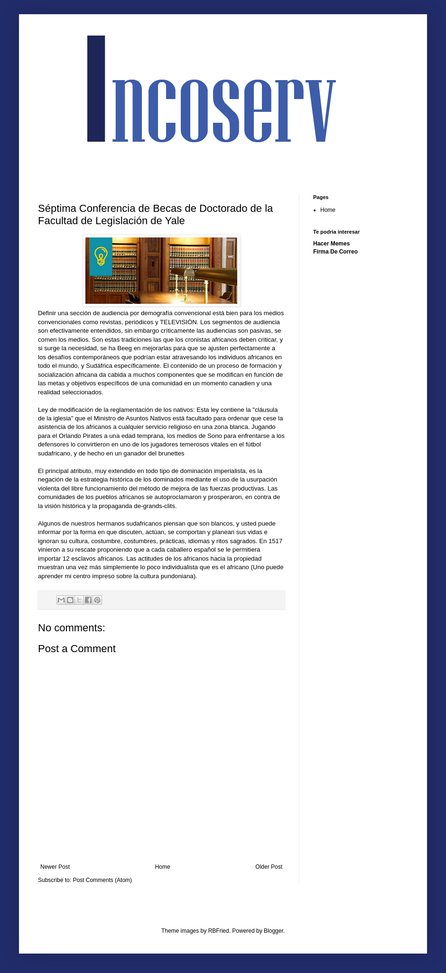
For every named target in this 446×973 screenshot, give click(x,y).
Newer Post (55, 867)
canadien (242, 383)
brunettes (171, 453)
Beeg (124, 348)
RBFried (218, 931)
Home (162, 867)
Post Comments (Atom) (102, 880)
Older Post (268, 867)
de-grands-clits (154, 505)
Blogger (273, 931)
